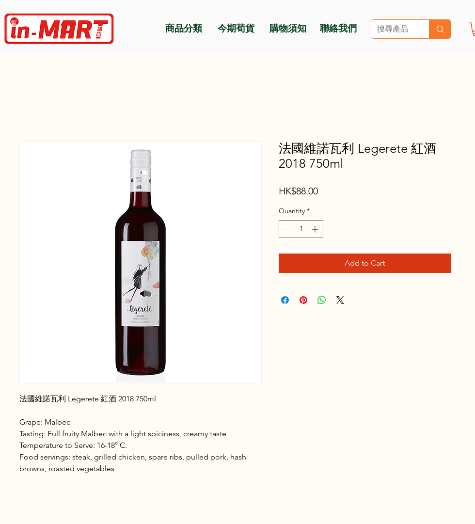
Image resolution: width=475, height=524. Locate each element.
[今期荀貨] (236, 27)
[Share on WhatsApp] (322, 300)
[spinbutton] (301, 229)
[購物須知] (287, 27)
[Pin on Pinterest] (303, 300)
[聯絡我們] (338, 27)
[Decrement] (286, 229)
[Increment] (316, 229)
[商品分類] (184, 27)
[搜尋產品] (393, 29)
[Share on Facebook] (285, 300)
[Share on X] (340, 300)
